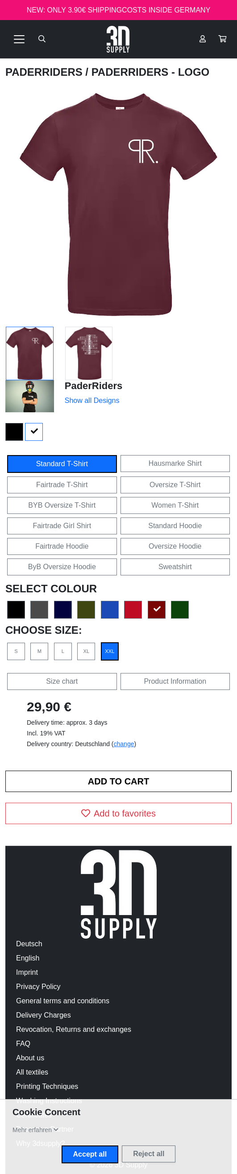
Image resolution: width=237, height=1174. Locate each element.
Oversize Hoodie (175, 546)
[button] (222, 39)
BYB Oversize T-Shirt (62, 505)
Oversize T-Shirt (175, 484)
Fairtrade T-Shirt (61, 484)
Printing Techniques (47, 1086)
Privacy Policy (38, 986)
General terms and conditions (62, 1001)
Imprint (27, 972)
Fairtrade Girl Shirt (62, 526)
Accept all (90, 1154)
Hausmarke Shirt (175, 463)
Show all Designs (92, 400)
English (27, 958)
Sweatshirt (175, 567)
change (124, 743)
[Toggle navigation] (19, 39)
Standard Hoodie (175, 526)
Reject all (148, 1154)
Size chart (62, 681)
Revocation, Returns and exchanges (73, 1029)
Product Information (175, 681)
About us (30, 1058)
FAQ (23, 1043)
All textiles (32, 1072)
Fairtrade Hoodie (61, 546)
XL (86, 651)
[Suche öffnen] (42, 39)
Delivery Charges (43, 1015)
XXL (109, 651)
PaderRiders (45, 72)
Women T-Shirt (175, 505)
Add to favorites (118, 813)
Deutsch (29, 944)
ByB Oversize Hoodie (62, 567)
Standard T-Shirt (62, 464)
